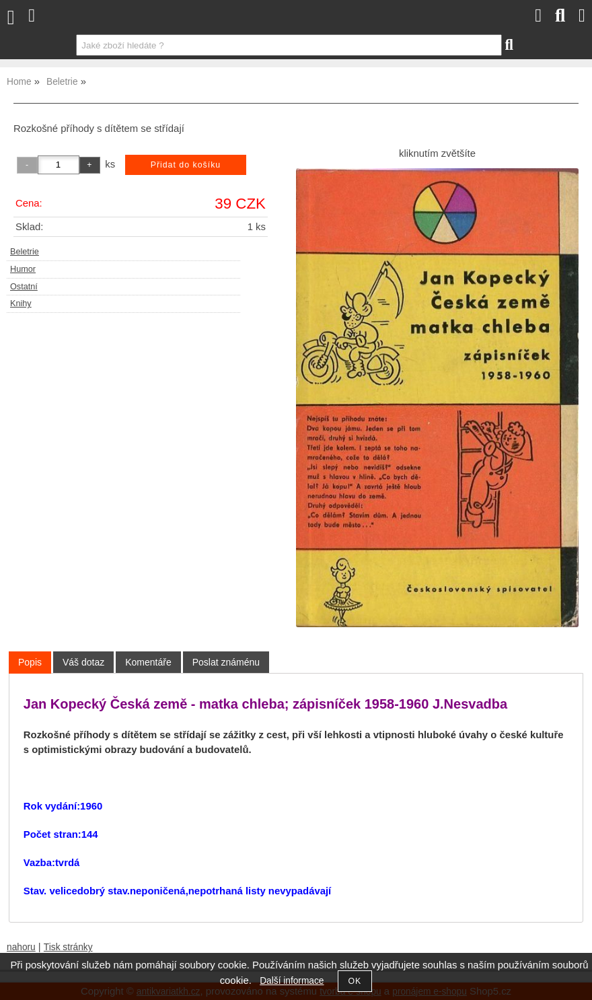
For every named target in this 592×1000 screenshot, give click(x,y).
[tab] (30, 662)
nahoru (21, 947)
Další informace (292, 981)
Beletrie (24, 251)
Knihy (21, 303)
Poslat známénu (226, 662)
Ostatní (24, 286)
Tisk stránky (68, 947)
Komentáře (148, 662)
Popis (30, 662)
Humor (23, 269)
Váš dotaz (83, 662)
